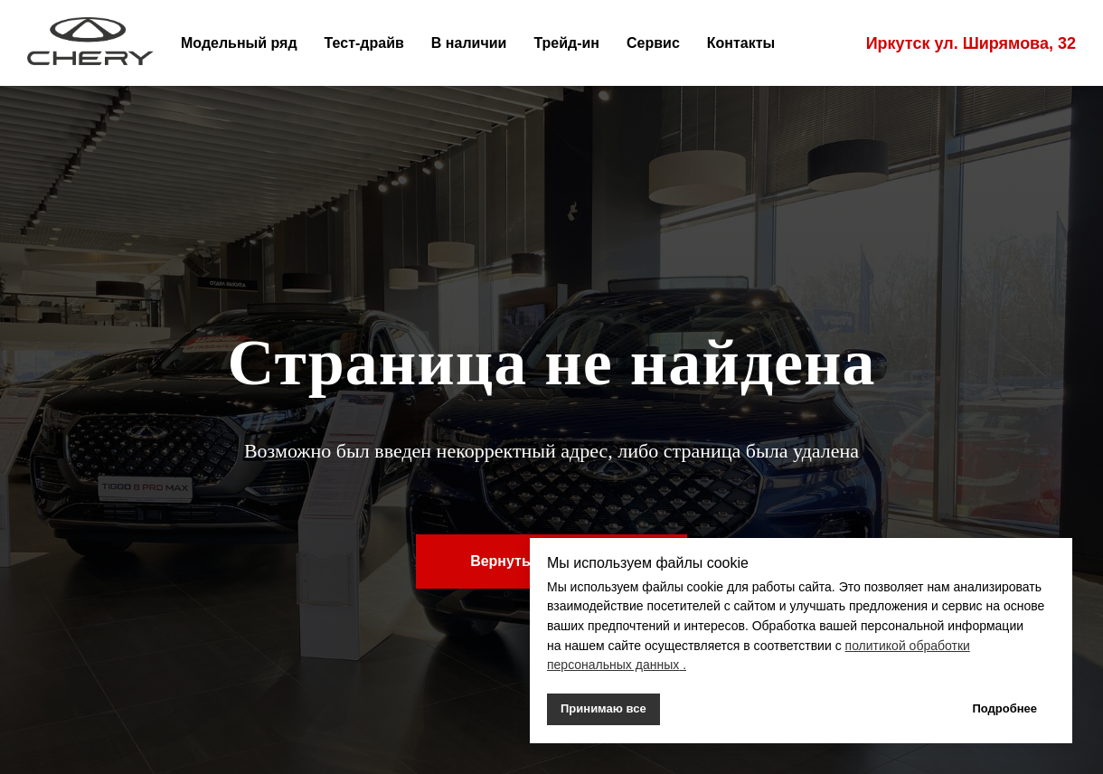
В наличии (469, 43)
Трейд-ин (566, 43)
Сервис (653, 43)
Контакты (741, 43)
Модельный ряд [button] (239, 43)
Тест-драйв (364, 43)
